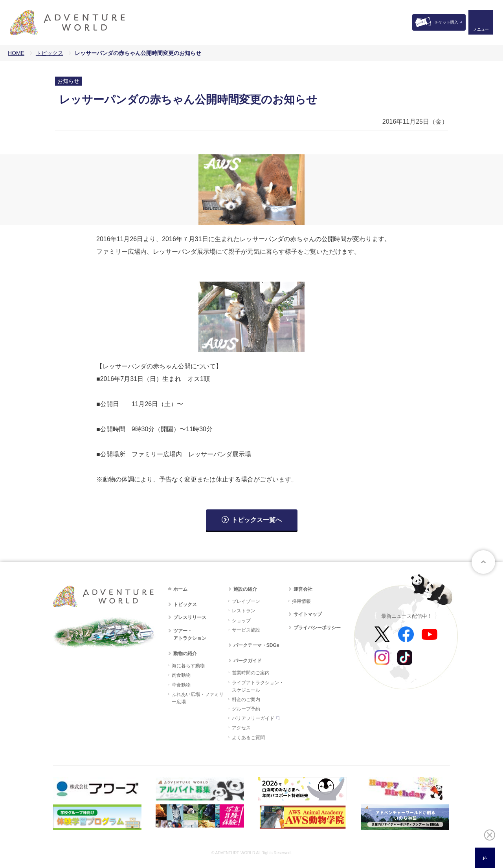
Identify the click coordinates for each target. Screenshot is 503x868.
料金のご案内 (246, 699)
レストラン (243, 610)
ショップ (241, 620)
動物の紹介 (185, 653)
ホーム (180, 589)
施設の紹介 (245, 589)
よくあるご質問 (248, 737)
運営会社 (303, 589)
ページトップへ (483, 562)
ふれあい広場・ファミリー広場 (198, 698)
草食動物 (181, 685)
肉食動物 (181, 675)
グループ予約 (246, 709)
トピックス (49, 53)
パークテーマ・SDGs (256, 645)
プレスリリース (189, 617)
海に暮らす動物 (188, 665)
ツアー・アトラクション (189, 634)
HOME (16, 53)
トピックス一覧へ (256, 519)
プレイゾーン (246, 601)
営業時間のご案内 (251, 673)
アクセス (241, 728)
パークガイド (247, 660)
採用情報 (301, 601)
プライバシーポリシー (317, 627)
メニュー (481, 29)
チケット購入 (446, 22)
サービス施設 (246, 630)
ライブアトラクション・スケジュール (258, 686)
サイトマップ (308, 614)
